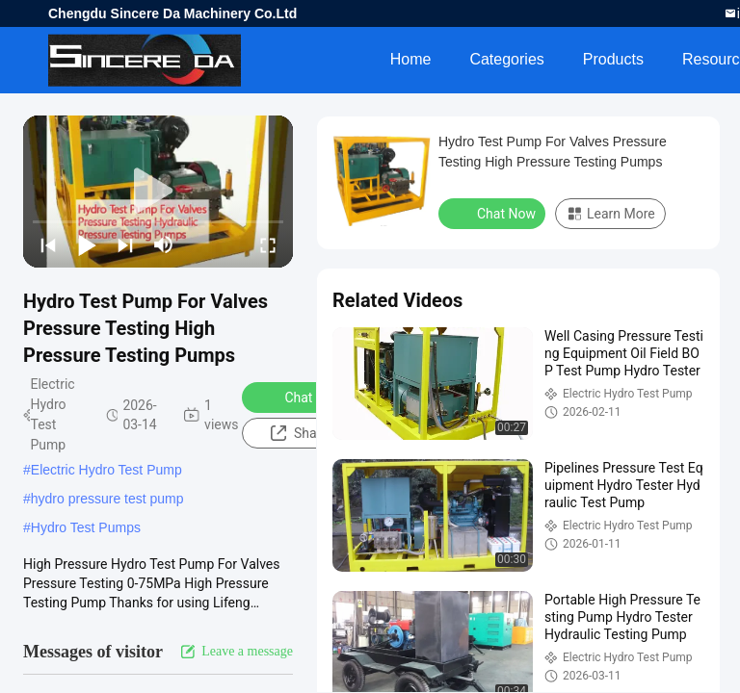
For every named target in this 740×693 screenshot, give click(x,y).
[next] (125, 244)
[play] (158, 191)
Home (411, 59)
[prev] (48, 244)
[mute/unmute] (164, 244)
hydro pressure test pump (107, 498)
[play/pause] (86, 244)
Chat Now (301, 396)
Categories (506, 59)
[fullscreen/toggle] (268, 244)
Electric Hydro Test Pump (106, 469)
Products (613, 59)
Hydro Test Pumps (86, 527)
